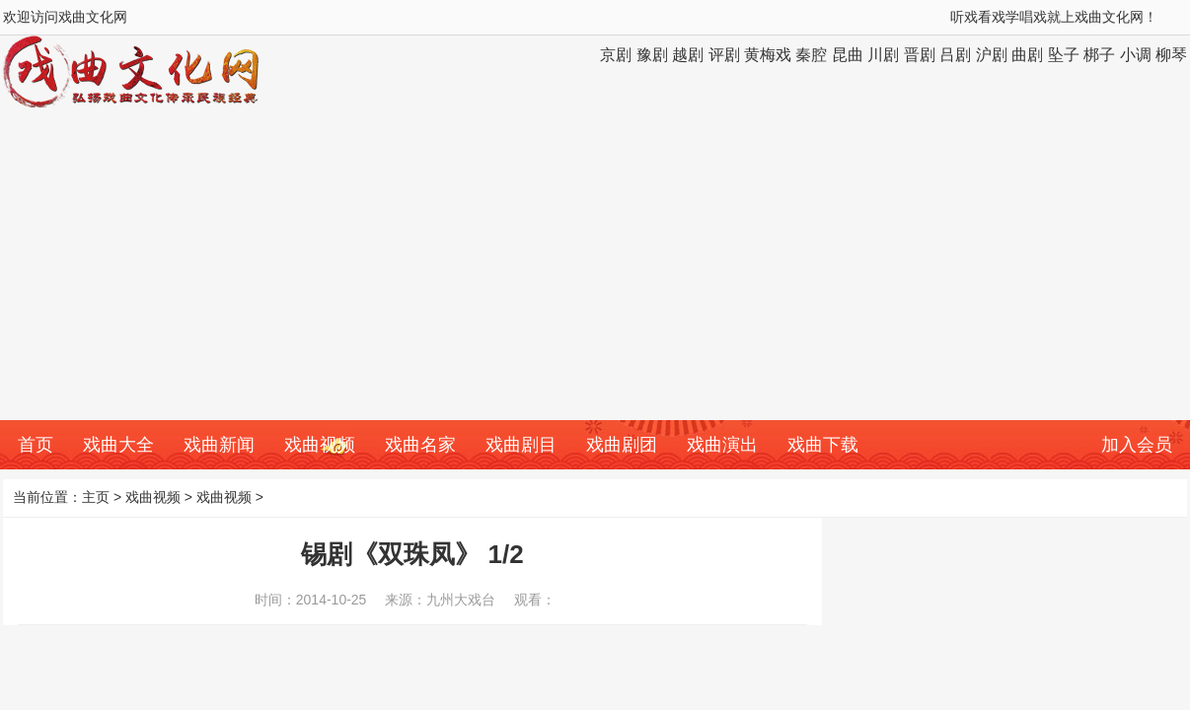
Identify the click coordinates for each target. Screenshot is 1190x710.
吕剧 (955, 54)
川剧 (883, 54)
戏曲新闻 (219, 445)
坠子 (1063, 54)
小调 (1136, 54)
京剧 (616, 54)
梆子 (1099, 54)
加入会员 (1136, 445)
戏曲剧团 (621, 445)
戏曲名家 (420, 445)
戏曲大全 (118, 445)
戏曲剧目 (521, 445)
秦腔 (811, 54)
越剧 (688, 54)
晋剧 (919, 54)
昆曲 (847, 54)
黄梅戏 (767, 54)
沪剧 (991, 54)
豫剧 (652, 54)
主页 (96, 497)
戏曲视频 (319, 445)
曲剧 (1027, 54)
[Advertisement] (595, 272)
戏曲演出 (722, 445)
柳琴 (1171, 54)
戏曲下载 (822, 445)
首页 (35, 445)
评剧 (724, 54)
